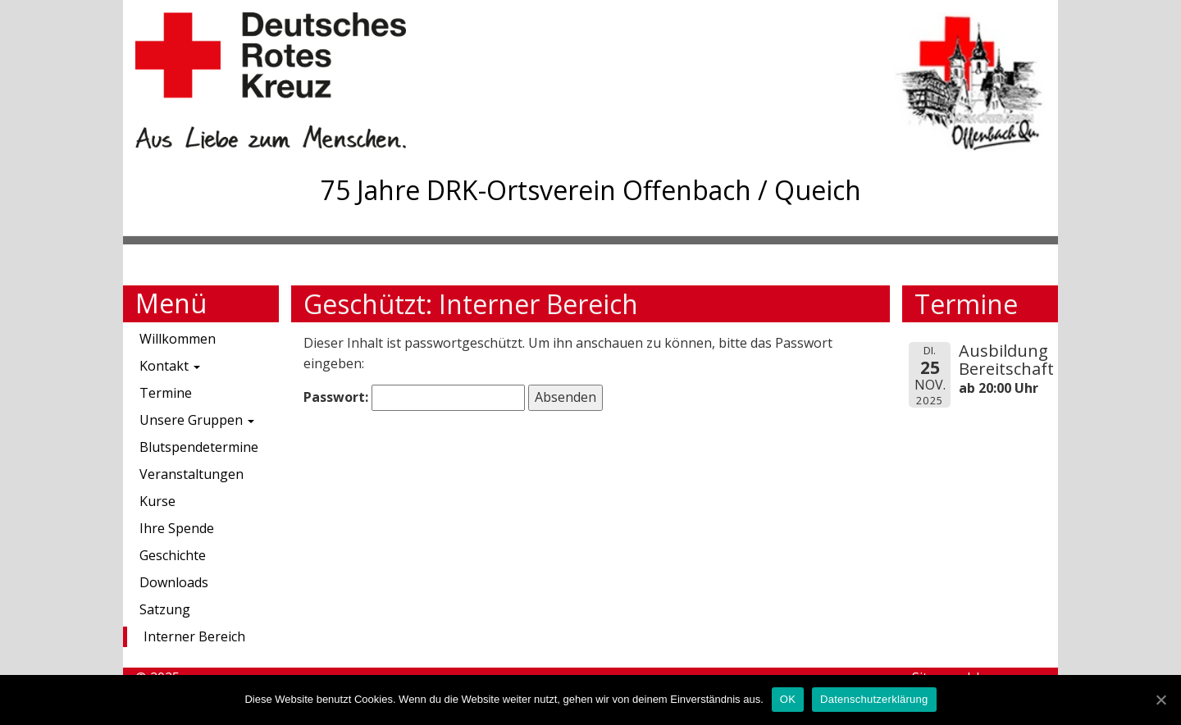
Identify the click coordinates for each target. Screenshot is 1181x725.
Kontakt (169, 366)
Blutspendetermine (198, 447)
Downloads (173, 582)
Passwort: (414, 398)
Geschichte (172, 555)
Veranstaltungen (191, 474)
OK (788, 699)
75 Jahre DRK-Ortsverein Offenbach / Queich (591, 189)
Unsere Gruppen (196, 420)
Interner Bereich (194, 636)
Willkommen (177, 339)
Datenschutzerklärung (874, 699)
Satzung (164, 609)
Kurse (157, 501)
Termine (165, 393)
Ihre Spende (176, 528)
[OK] (1160, 699)
